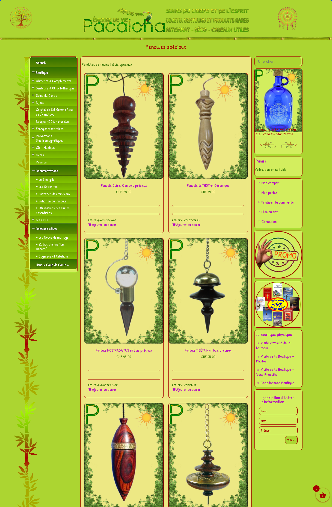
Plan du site (269, 211)
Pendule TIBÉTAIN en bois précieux (208, 350)
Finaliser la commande (277, 202)
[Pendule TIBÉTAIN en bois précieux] (208, 291)
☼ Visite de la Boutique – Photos (275, 358)
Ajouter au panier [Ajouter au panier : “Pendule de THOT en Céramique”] (188, 224)
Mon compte (270, 182)
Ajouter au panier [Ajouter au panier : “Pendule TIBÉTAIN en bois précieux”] (188, 389)
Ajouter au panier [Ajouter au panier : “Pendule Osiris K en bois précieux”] (104, 224)
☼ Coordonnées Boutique (275, 382)
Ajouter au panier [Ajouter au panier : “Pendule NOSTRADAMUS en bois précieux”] (104, 389)
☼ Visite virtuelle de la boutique (273, 345)
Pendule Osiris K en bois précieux (124, 185)
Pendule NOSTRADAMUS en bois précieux (124, 350)
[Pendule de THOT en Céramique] (208, 126)
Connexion (269, 221)
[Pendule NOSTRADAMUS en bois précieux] (123, 291)
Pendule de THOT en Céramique (208, 185)
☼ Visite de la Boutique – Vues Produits (275, 372)
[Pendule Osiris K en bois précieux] (123, 126)
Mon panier (269, 192)
